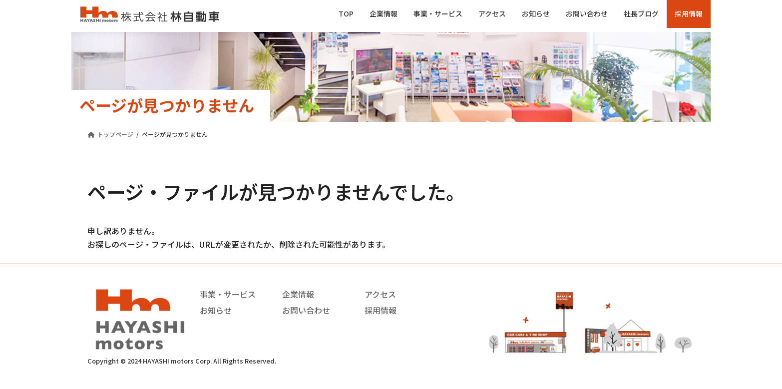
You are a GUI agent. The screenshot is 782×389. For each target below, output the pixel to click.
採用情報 (380, 310)
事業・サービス (228, 294)
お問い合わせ (306, 310)
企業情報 (298, 294)
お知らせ (216, 310)
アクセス (380, 294)
